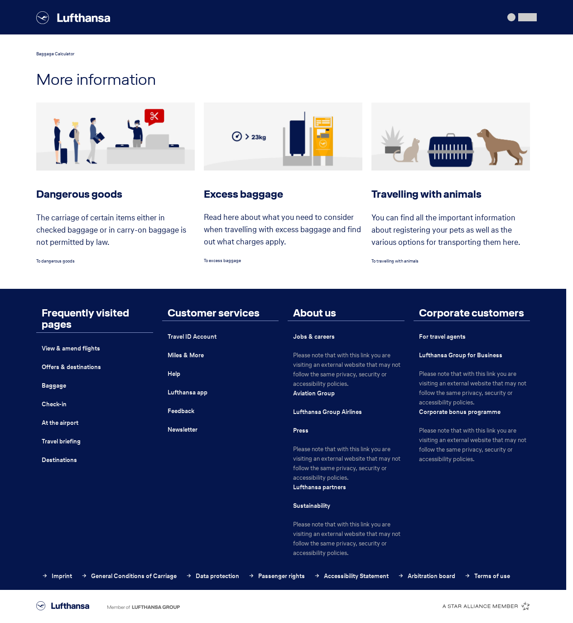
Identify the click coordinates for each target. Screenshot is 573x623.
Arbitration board (426, 576)
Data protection (212, 576)
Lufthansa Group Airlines (327, 412)
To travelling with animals (395, 261)
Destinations (59, 460)
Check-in (54, 404)
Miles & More (186, 355)
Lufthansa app (187, 392)
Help (174, 374)
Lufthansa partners (319, 487)
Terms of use (487, 576)
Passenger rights (276, 576)
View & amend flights (71, 348)
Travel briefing (61, 441)
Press (300, 430)
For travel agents (442, 336)
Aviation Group (314, 393)
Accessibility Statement (351, 576)
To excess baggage (222, 260)
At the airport (60, 423)
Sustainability (311, 506)
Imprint (57, 576)
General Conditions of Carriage (129, 576)
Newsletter (182, 429)
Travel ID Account (192, 336)
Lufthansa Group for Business (460, 355)
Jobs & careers (314, 336)
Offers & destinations (71, 367)
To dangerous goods (55, 261)
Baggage (54, 385)
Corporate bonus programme (460, 412)
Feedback (181, 411)
